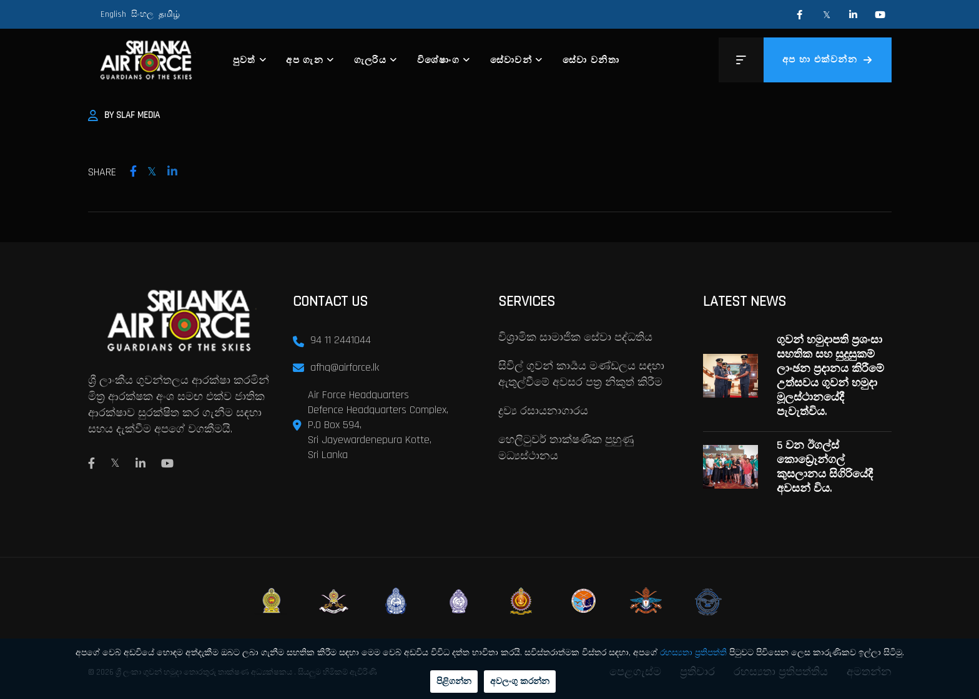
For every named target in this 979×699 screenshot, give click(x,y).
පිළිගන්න (453, 681)
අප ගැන (304, 60)
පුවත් (244, 60)
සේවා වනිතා (591, 60)
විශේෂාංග (438, 60)
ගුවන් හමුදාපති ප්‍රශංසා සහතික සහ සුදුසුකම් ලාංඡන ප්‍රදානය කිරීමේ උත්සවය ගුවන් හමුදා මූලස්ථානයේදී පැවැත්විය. (830, 376)
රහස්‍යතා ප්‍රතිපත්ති (693, 652)
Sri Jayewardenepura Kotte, (369, 440)
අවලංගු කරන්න (519, 681)
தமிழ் (169, 14)
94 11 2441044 (340, 340)
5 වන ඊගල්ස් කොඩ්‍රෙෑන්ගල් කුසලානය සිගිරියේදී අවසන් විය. (825, 467)
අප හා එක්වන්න (827, 60)
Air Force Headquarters (358, 395)
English (113, 14)
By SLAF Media (124, 115)
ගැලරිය (370, 60)
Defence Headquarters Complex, (378, 410)
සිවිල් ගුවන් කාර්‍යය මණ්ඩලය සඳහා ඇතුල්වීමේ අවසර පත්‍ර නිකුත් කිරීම (581, 374)
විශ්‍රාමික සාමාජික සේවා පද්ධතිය (575, 337)
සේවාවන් (511, 60)
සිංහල (142, 14)
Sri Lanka (328, 454)
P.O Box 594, (335, 425)
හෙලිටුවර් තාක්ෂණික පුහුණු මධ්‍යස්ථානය (566, 448)
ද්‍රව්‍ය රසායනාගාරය (543, 411)
